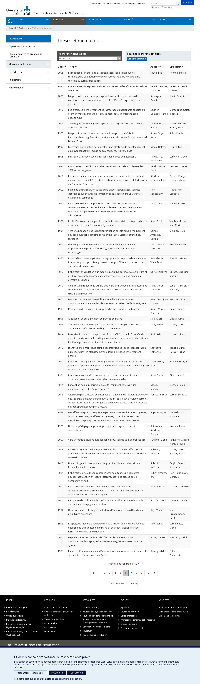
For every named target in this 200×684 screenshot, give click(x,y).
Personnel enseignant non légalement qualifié (19, 625)
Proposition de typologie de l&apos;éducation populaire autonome (104, 308)
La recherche (16, 72)
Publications (15, 79)
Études (10, 600)
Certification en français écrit (96, 626)
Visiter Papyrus (136, 58)
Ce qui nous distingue (16, 607)
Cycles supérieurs (14, 615)
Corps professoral (129, 615)
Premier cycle (12, 611)
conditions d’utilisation (70, 678)
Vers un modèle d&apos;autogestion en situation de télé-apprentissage (106, 439)
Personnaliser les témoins (31, 672)
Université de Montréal (18, 10)
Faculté (125, 600)
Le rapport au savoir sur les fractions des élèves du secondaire (102, 156)
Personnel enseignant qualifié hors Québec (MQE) (23, 633)
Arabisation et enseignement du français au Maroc (95, 318)
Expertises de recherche (22, 46)
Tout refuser (57, 672)
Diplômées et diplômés (169, 615)
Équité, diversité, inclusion (94, 634)
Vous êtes (164, 600)
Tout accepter (76, 672)
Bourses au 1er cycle (92, 607)
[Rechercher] (178, 4)
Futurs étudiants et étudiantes (173, 607)
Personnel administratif (132, 628)
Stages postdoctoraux (16, 619)
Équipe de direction (130, 611)
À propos (125, 607)
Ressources (88, 600)
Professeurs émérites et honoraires (138, 619)
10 (148, 572)
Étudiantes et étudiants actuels (173, 611)
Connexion (141, 3)
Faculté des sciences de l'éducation (59, 13)
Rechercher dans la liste (72, 53)
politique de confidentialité (38, 678)
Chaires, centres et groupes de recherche (25, 55)
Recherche (24, 28)
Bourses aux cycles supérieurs (97, 611)
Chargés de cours (129, 623)
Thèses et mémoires (20, 64)
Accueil (12, 28)
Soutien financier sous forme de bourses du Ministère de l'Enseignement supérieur (97, 619)
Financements (16, 87)
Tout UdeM (166, 7)
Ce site (155, 7)
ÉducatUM (87, 630)
